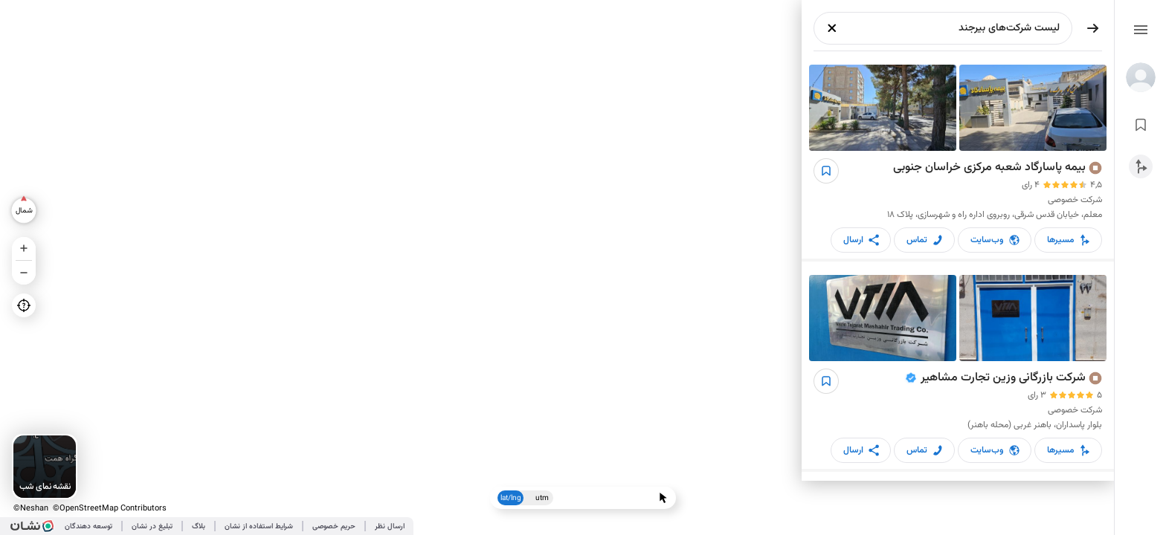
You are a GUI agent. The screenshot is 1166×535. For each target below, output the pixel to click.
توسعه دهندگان (88, 526)
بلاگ (198, 526)
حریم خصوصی (333, 526)
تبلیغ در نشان (152, 526)
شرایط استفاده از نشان (259, 526)
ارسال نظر (390, 526)
